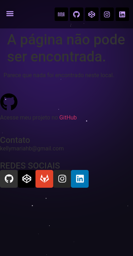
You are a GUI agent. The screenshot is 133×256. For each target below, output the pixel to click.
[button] (10, 14)
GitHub (68, 117)
